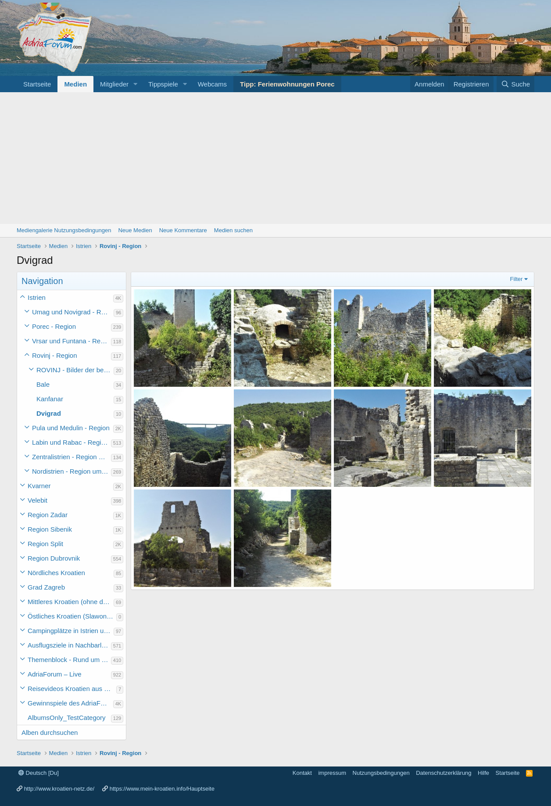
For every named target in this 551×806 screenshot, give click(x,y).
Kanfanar (49, 399)
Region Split (45, 543)
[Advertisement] (275, 158)
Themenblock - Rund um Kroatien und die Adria (69, 659)
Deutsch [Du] (38, 773)
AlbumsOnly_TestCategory (67, 717)
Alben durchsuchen (49, 732)
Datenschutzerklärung (443, 773)
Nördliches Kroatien (56, 572)
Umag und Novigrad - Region (73, 312)
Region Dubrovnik (54, 558)
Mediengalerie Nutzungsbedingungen (64, 230)
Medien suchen (233, 230)
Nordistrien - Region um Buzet (71, 471)
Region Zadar (48, 514)
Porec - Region (54, 326)
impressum (332, 773)
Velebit (37, 500)
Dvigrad (48, 413)
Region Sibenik (50, 529)
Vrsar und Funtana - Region (71, 341)
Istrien (37, 297)
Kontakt (302, 773)
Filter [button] (516, 279)
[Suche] (515, 84)
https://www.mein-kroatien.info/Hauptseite (162, 788)
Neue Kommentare (183, 230)
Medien (75, 84)
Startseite (37, 84)
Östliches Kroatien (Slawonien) (72, 616)
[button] (135, 84)
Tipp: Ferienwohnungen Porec (287, 84)
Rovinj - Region (54, 355)
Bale (43, 384)
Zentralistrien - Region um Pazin (71, 457)
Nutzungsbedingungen (381, 773)
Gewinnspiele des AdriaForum (70, 703)
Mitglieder (114, 84)
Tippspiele (163, 84)
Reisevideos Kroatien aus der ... (72, 688)
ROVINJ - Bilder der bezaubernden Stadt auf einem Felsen (75, 370)
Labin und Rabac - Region (70, 442)
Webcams (212, 84)
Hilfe (483, 773)
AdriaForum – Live (55, 674)
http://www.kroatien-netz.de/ (59, 788)
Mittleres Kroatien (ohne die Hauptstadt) (71, 601)
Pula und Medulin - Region (71, 428)
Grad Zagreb (46, 587)
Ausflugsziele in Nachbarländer (69, 645)
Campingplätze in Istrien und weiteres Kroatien (71, 630)
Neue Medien (135, 230)
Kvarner (39, 485)
